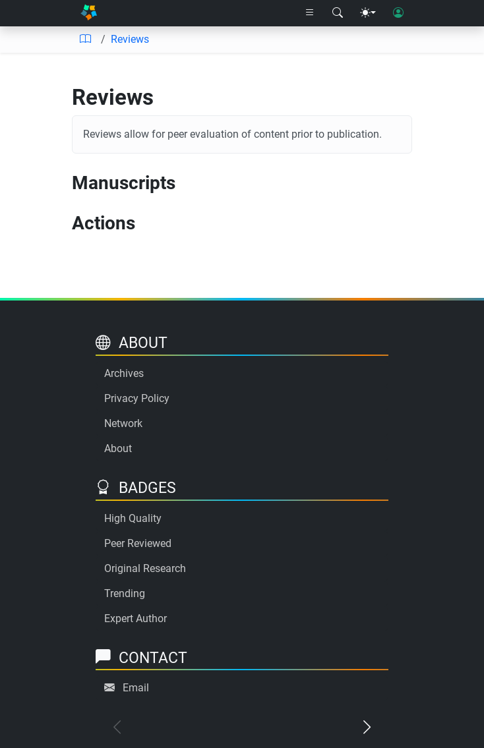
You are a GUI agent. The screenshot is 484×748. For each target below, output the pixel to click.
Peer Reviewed (137, 543)
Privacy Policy (136, 398)
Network (123, 423)
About (118, 448)
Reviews (130, 39)
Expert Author (135, 618)
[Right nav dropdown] (310, 13)
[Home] (89, 13)
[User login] (398, 13)
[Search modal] (337, 13)
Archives (124, 373)
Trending (124, 593)
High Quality (133, 518)
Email (136, 687)
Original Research (145, 568)
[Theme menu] (367, 13)
